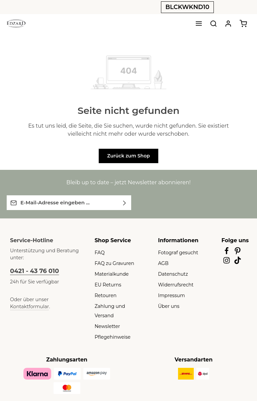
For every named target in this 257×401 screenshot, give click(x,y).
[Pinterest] (238, 252)
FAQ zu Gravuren (113, 263)
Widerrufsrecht (173, 284)
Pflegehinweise (110, 327)
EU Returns (107, 284)
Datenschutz (171, 273)
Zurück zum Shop (128, 155)
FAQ (99, 252)
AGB (163, 263)
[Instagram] (227, 262)
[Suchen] (213, 23)
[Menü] (198, 23)
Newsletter (106, 316)
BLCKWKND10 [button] (187, 7)
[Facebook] (227, 252)
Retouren (104, 295)
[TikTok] (238, 262)
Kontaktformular (62, 299)
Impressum (169, 295)
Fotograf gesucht (175, 252)
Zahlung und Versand (117, 306)
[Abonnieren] (124, 202)
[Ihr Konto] (228, 23)
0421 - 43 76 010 (33, 270)
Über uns (167, 306)
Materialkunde (109, 273)
